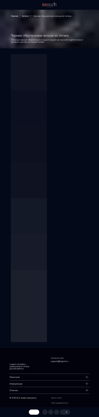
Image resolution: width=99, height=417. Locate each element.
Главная (14, 16)
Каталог (25, 16)
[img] (49, 5)
